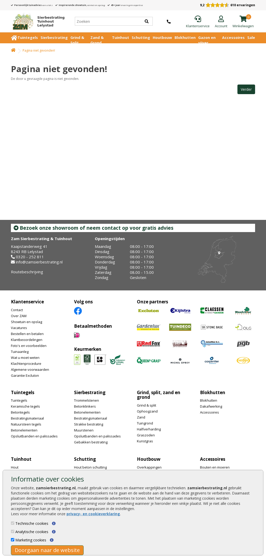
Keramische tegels (25, 406)
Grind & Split (77, 40)
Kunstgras (145, 441)
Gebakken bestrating (91, 442)
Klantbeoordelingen (26, 339)
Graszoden (146, 435)
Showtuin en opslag (26, 321)
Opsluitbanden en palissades (34, 436)
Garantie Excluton (25, 375)
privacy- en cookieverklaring (93, 513)
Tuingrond (145, 423)
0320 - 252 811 (30, 256)
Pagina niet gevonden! (39, 50)
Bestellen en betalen (27, 333)
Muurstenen (84, 430)
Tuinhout (120, 37)
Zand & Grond (97, 40)
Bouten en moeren (215, 467)
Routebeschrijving (27, 271)
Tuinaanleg (20, 351)
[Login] (221, 22)
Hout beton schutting (90, 467)
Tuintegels (27, 37)
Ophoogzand (147, 411)
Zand (141, 417)
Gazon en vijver (207, 40)
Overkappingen (149, 467)
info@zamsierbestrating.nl (39, 261)
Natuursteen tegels (26, 424)
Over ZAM (18, 315)
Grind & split (146, 405)
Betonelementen (24, 430)
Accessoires (233, 37)
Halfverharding (149, 429)
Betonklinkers (85, 406)
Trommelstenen (86, 400)
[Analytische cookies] (12, 531)
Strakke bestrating (88, 424)
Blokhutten (185, 37)
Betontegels (20, 412)
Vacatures (19, 327)
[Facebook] (78, 310)
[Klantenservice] (198, 22)
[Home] (36, 21)
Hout (14, 467)
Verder (246, 89)
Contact (17, 310)
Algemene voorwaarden (30, 369)
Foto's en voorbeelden (28, 345)
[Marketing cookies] (12, 539)
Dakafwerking (211, 406)
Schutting (141, 37)
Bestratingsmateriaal (27, 418)
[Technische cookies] (12, 523)
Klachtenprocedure (26, 363)
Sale (251, 37)
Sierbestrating (54, 37)
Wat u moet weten (25, 357)
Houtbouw (162, 37)
